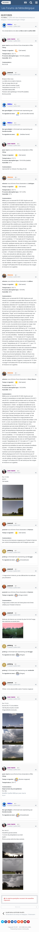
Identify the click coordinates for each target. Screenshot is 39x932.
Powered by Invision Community (19, 929)
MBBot (5, 17)
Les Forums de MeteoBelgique (18, 8)
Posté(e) (13, 26)
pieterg (10, 550)
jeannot (10, 73)
